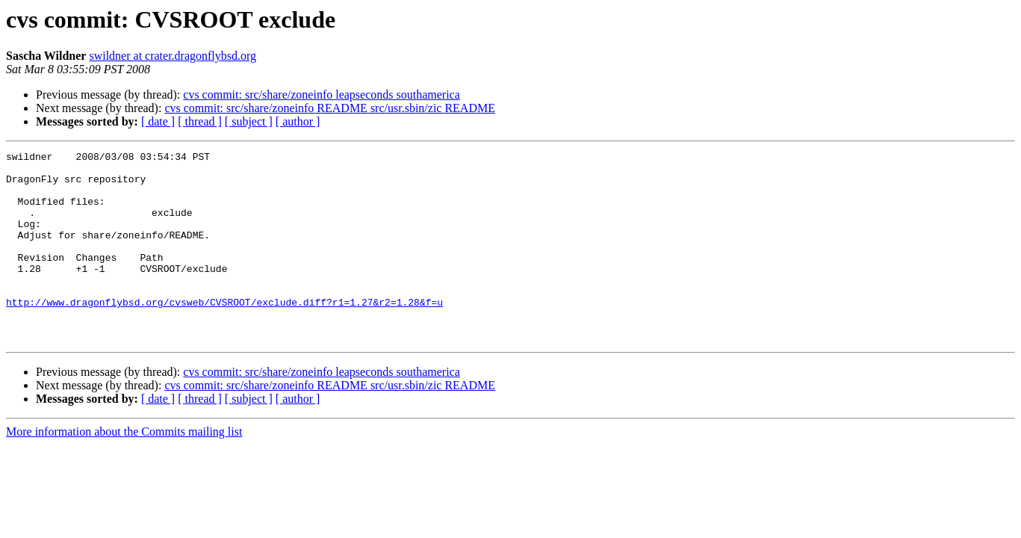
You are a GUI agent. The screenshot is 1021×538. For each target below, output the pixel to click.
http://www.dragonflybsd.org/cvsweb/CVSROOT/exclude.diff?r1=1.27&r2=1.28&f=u (224, 333)
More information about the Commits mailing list (124, 469)
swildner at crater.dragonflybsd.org (172, 55)
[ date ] (158, 121)
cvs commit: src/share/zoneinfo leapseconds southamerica (321, 94)
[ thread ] (200, 121)
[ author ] (298, 121)
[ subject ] (249, 121)
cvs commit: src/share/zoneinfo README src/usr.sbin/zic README (329, 108)
